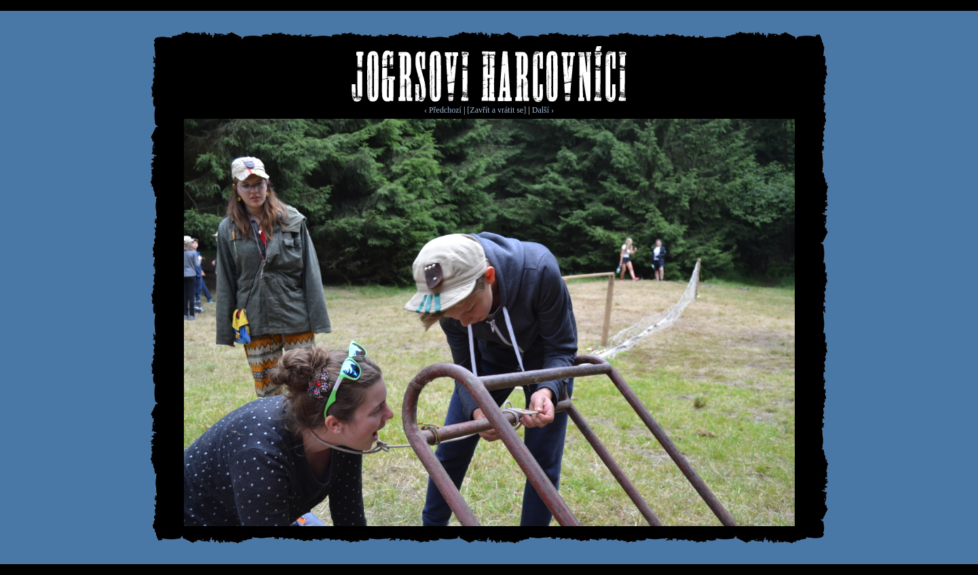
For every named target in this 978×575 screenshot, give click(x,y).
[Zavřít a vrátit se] (496, 110)
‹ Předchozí (443, 110)
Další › (543, 110)
